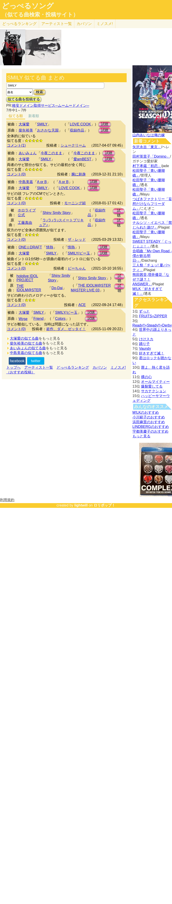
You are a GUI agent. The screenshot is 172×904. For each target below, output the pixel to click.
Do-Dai (57, 288)
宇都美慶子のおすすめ (150, 431)
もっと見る (141, 436)
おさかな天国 (48, 130)
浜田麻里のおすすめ (148, 422)
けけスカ (146, 339)
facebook (17, 361)
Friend (38, 318)
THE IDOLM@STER (29, 288)
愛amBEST (82, 159)
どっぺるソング (28, 6)
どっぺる (19, 24)
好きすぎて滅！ (151, 353)
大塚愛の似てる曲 (24, 338)
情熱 (49, 247)
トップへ (13, 367)
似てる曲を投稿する (24, 99)
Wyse (23, 319)
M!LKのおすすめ (145, 412)
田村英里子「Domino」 (151, 156)
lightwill (81, 505)
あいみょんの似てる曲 (28, 348)
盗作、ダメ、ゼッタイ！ (66, 329)
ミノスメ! (105, 24)
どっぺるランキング (73, 367)
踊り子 (144, 344)
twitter (36, 361)
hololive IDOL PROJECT (27, 278)
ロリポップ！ (104, 505)
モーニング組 (75, 203)
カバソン (84, 24)
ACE (82, 305)
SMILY (42, 124)
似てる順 (16, 116)
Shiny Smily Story (56, 213)
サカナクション (153, 391)
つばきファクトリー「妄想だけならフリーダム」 (152, 203)
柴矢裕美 (26, 130)
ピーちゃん (77, 268)
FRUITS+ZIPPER (153, 316)
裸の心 (146, 377)
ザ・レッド (77, 239)
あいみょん (28, 153)
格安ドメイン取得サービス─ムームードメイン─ (50, 105)
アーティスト (56, 24)
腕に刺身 (78, 174)
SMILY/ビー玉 (79, 253)
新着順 (33, 116)
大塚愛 (24, 124)
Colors (60, 318)
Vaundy (145, 348)
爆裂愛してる (152, 386)
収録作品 (77, 130)
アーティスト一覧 (38, 367)
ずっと (144, 311)
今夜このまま (51, 153)
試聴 (104, 124)
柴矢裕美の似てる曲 (26, 343)
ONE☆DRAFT (30, 247)
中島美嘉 (26, 182)
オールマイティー (155, 382)
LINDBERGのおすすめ (150, 427)
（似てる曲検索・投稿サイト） (40, 15)
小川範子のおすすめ (148, 417)
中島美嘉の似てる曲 (26, 353)
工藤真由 (25, 223)
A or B (42, 182)
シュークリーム (73, 145)
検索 (39, 92)
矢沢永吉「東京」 (146, 147)
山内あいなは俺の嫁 (148, 135)
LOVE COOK (80, 124)
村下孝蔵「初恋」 (146, 166)
